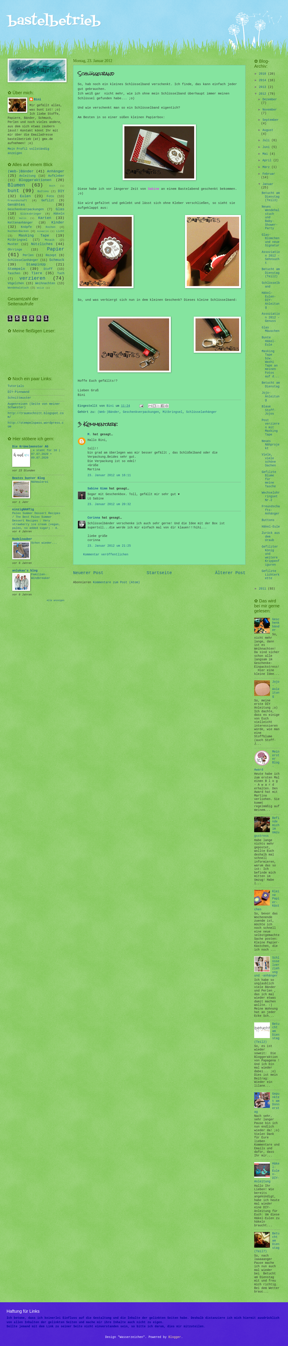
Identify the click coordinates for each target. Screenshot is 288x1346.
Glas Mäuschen (270, 329)
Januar (267, 184)
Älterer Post (230, 573)
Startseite (159, 573)
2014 (263, 80)
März (266, 167)
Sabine (153, 189)
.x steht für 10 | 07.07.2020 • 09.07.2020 (45, 454)
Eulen (25, 196)
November (269, 109)
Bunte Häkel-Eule (269, 341)
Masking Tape (34, 236)
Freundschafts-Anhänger (271, 510)
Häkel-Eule (271, 526)
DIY (61, 191)
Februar (268, 174)
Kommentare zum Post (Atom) (116, 582)
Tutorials (16, 386)
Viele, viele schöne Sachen (269, 460)
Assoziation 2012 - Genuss (271, 317)
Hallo (22, 218)
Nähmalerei (39, 482)
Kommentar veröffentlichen (105, 554)
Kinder (57, 222)
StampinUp (36, 264)
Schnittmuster (19, 398)
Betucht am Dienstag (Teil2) (271, 273)
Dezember (269, 99)
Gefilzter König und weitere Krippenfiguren (270, 555)
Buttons (43, 191)
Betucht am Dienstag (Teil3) (271, 197)
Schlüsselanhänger (201, 412)
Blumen (16, 185)
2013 (263, 87)
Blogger (174, 1337)
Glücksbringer (31, 213)
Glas (60, 209)
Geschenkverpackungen (141, 412)
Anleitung (27, 176)
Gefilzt (47, 200)
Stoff (47, 269)
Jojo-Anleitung (270, 396)
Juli (266, 140)
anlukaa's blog (25, 570)
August (267, 130)
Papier (56, 249)
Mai (266, 154)
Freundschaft (17, 200)
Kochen (50, 227)
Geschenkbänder (275, 625)
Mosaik (50, 240)
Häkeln (58, 213)
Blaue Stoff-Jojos (269, 410)
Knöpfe (26, 227)
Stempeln (16, 269)
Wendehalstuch (18, 287)
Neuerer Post (88, 573)
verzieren (32, 278)
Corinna (93, 517)
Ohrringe (15, 249)
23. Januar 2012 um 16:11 (109, 475)
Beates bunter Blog (28, 478)
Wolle (40, 288)
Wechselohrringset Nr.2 (271, 496)
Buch (52, 186)
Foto (50, 196)
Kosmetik (43, 231)
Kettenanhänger (20, 222)
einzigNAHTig (23, 509)
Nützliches (42, 244)
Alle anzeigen (55, 600)
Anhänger (55, 171)
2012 (263, 94)
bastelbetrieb (54, 21)
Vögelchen (16, 283)
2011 (263, 588)
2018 (263, 74)
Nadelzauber (22, 539)
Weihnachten (45, 283)
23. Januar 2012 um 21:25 (109, 546)
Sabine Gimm (97, 488)
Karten (44, 218)
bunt (13, 191)
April (267, 160)
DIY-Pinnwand (18, 392)
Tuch (60, 273)
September (270, 120)
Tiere (36, 273)
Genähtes (16, 205)
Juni (266, 147)
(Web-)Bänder (108, 412)
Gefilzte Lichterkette (270, 575)
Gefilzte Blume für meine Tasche (269, 479)
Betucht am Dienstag (271, 384)
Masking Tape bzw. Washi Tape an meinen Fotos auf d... (270, 364)
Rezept (51, 255)
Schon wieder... (44, 542)
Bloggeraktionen (35, 180)
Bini (37, 99)
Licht (60, 231)
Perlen (28, 255)
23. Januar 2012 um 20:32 (109, 504)
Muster (13, 244)
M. (89, 434)
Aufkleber (56, 176)
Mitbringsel (172, 412)
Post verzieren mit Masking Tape (270, 427)
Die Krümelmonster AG (30, 446)
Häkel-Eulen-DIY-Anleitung (270, 300)
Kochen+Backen (18, 231)
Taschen (14, 273)
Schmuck (56, 260)
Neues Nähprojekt (270, 445)
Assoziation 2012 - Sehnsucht (271, 257)
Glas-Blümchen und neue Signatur (270, 240)
